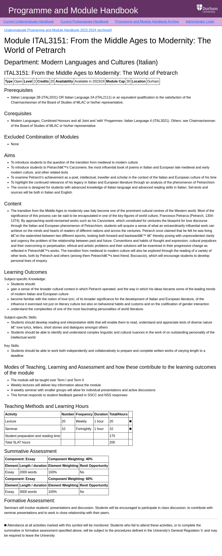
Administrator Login (200, 21)
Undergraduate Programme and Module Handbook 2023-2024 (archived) (58, 30)
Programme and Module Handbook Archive (147, 21)
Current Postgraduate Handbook (84, 21)
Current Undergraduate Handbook (28, 21)
